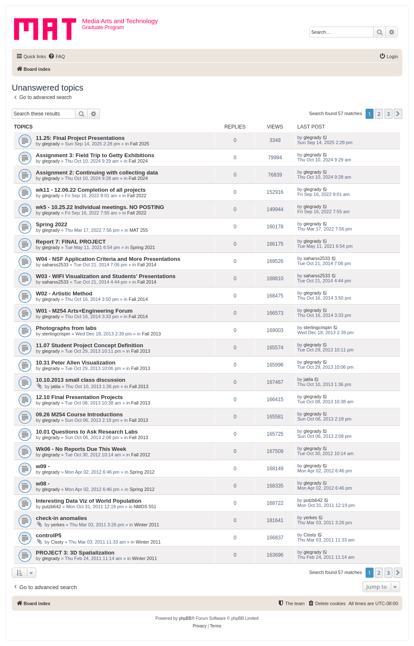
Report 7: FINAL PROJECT (71, 242)
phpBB (185, 618)
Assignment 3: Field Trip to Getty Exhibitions (95, 155)
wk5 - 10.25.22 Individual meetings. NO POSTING (100, 207)
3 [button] (388, 114)
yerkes (57, 524)
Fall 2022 (136, 195)
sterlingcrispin (56, 333)
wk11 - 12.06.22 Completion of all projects (91, 190)
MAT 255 (138, 230)
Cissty (57, 541)
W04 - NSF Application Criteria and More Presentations (108, 259)
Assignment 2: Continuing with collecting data (97, 172)
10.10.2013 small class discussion (81, 380)
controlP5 (48, 535)
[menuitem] (56, 56)
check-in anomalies (61, 518)
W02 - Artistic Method (64, 293)
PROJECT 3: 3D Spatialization (75, 553)
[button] (398, 114)
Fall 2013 (151, 333)
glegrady (51, 143)
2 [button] (378, 114)
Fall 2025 (139, 143)
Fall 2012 (140, 454)
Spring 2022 (51, 224)
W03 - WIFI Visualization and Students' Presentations (106, 276)
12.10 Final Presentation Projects (79, 397)
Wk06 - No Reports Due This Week (81, 449)
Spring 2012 (142, 471)
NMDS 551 (145, 506)
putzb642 (51, 506)
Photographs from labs (66, 328)
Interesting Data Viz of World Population (89, 501)
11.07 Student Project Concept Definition (89, 345)
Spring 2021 (142, 247)
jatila (56, 386)
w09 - (43, 466)
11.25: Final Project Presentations (80, 138)
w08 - (43, 483)
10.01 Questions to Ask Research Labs (87, 432)
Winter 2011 (146, 524)
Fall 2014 (146, 264)
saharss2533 (55, 264)
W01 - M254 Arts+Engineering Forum (84, 311)
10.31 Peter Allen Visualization (75, 362)
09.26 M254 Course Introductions (79, 414)
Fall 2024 (138, 161)
